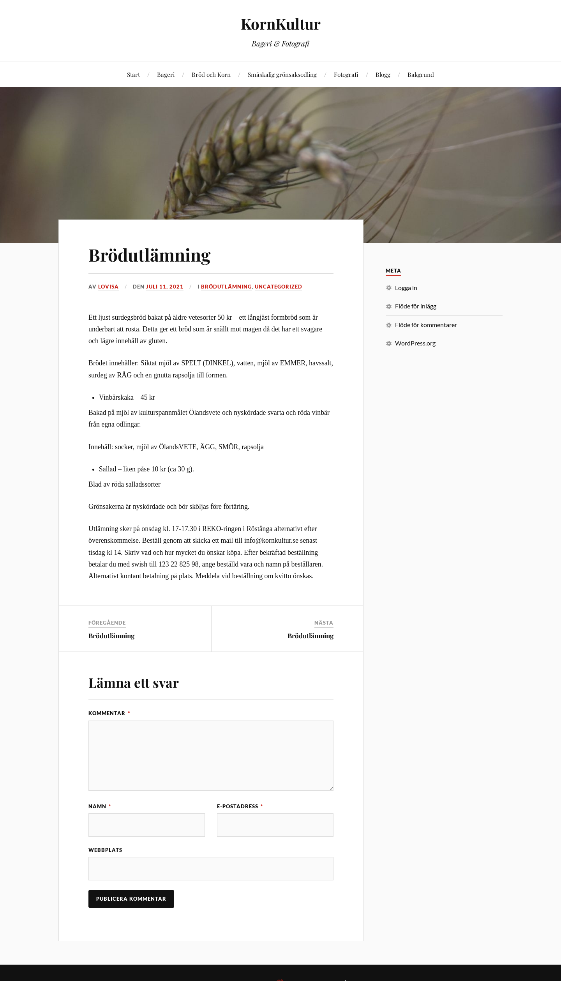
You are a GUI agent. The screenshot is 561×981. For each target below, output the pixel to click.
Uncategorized (278, 286)
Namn (99, 806)
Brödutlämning (149, 254)
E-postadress (240, 806)
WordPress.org (415, 343)
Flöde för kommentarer (426, 324)
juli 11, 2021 (164, 286)
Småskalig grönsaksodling (282, 74)
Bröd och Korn (211, 74)
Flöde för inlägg (415, 306)
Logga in (406, 287)
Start (133, 74)
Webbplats (105, 850)
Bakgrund (421, 74)
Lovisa (108, 286)
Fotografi (346, 74)
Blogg (383, 74)
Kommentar (109, 713)
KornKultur (281, 24)
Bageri (166, 74)
